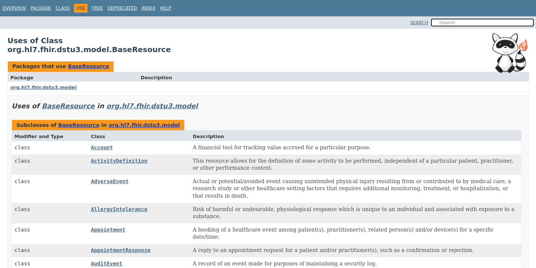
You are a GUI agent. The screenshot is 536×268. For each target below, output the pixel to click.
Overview (14, 8)
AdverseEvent (109, 181)
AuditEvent (106, 264)
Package (41, 8)
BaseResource (88, 66)
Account (102, 147)
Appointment (108, 230)
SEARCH (419, 22)
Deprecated (122, 8)
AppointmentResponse (120, 250)
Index (148, 8)
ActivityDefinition (119, 161)
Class (62, 8)
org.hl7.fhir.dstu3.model (43, 87)
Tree (97, 8)
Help (166, 8)
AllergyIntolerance (119, 209)
